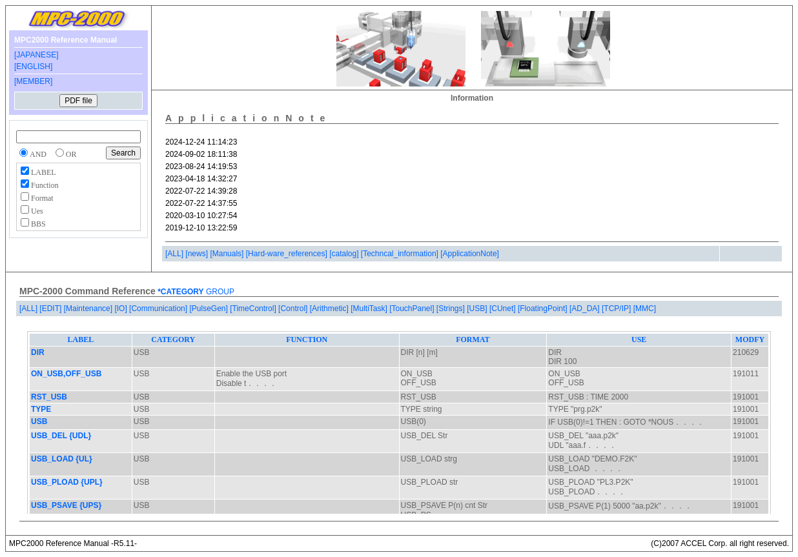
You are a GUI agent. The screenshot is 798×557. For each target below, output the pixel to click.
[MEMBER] (33, 81)
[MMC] (644, 308)
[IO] (121, 308)
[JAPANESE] (36, 54)
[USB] (478, 308)
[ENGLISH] (33, 66)
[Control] (294, 308)
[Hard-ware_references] (287, 253)
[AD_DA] (585, 308)
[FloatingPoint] (543, 308)
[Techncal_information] (400, 253)
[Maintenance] (89, 308)
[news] (197, 253)
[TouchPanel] (412, 308)
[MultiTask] (370, 308)
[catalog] (345, 253)
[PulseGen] (209, 308)
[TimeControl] (254, 308)
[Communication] (159, 308)
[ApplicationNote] (469, 253)
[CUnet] (503, 308)
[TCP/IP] (617, 308)
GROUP (219, 291)
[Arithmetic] (330, 308)
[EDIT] (51, 308)
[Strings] (451, 308)
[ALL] (175, 253)
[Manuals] (227, 253)
